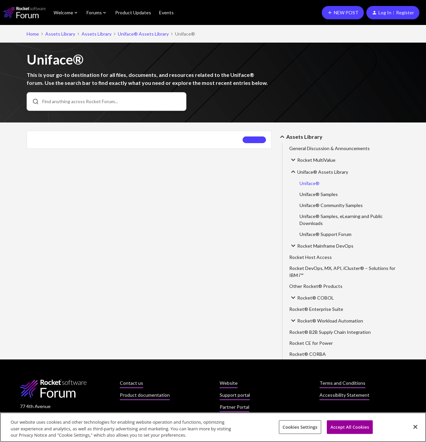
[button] (343, 12)
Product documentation (145, 395)
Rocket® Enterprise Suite (316, 309)
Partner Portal (234, 407)
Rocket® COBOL (311, 298)
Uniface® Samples (319, 194)
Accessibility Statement (344, 395)
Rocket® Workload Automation (326, 321)
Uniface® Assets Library (143, 34)
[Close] (415, 427)
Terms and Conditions (342, 383)
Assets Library (60, 34)
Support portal (235, 395)
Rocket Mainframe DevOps (321, 246)
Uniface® (310, 183)
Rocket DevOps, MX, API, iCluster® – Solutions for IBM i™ (342, 271)
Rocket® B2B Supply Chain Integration (330, 332)
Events (166, 12)
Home (33, 34)
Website (229, 383)
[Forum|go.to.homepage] (24, 12)
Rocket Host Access (310, 257)
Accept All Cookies (349, 427)
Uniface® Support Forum (325, 234)
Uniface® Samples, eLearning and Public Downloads (341, 219)
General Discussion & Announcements (329, 148)
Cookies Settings (300, 427)
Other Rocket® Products (315, 286)
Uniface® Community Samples (331, 205)
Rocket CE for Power (311, 343)
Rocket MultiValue (312, 160)
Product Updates (133, 12)
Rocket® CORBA (307, 354)
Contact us (131, 383)
